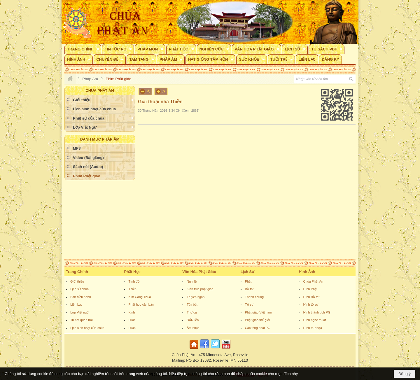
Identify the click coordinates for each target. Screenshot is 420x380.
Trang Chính (77, 271)
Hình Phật (310, 289)
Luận (132, 328)
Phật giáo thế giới (257, 320)
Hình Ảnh (307, 271)
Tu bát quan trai (81, 320)
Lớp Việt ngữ (79, 312)
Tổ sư (249, 304)
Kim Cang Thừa (140, 297)
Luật (132, 320)
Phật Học (132, 271)
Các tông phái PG (257, 328)
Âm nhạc (193, 328)
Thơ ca (192, 312)
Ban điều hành (80, 297)
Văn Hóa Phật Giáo (199, 271)
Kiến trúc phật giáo (200, 289)
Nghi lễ (192, 281)
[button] (82, 49)
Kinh (132, 312)
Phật (248, 281)
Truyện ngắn (195, 297)
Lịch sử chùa (79, 289)
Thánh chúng (254, 297)
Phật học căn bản (141, 304)
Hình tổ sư (310, 304)
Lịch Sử (247, 271)
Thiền (132, 289)
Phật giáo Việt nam (258, 312)
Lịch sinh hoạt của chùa (87, 328)
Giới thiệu (77, 281)
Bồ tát (249, 289)
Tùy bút (192, 304)
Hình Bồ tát (311, 297)
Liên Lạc (76, 304)
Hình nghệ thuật (314, 320)
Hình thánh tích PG (316, 312)
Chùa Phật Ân (313, 281)
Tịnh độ (134, 281)
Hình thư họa (312, 328)
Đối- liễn (193, 320)
